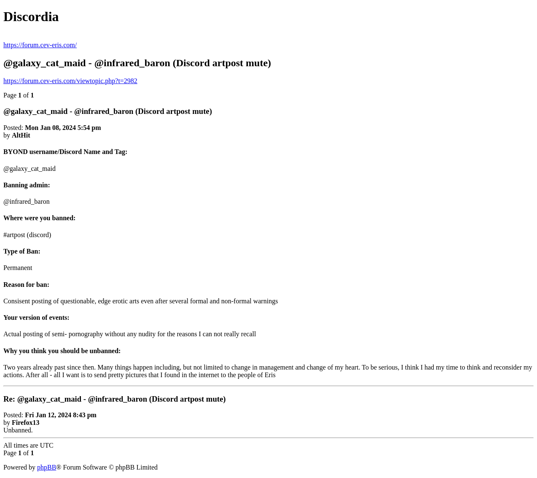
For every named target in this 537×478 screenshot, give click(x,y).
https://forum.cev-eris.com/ (40, 45)
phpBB (46, 467)
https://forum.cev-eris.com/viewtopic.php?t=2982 (70, 80)
